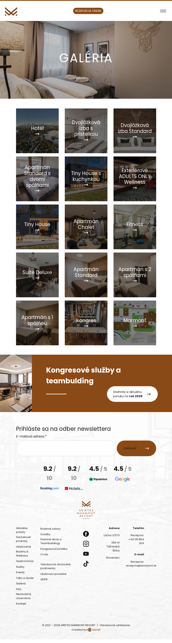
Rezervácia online (88, 11)
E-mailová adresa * (31, 436)
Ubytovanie (23, 547)
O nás (44, 554)
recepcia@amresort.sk (141, 566)
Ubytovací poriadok (53, 574)
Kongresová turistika (53, 549)
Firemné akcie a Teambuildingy (51, 541)
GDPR (44, 579)
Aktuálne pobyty (22, 530)
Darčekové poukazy (23, 539)
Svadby (45, 534)
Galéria (21, 583)
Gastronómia (25, 561)
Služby (20, 567)
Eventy (20, 572)
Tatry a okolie (25, 578)
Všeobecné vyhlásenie (115, 625)
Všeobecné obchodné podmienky (55, 566)
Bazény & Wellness (22, 554)
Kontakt (21, 604)
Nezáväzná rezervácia (23, 596)
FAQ (18, 589)
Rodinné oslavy (50, 529)
